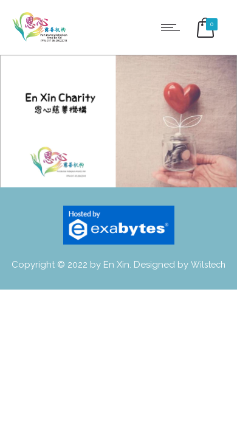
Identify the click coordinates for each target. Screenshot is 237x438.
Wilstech (208, 264)
